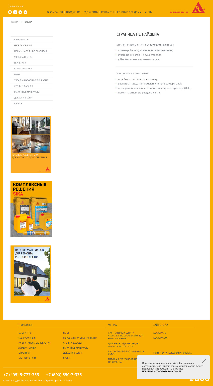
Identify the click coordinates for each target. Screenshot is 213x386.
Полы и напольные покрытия (30, 51)
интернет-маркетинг (53, 380)
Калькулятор (21, 39)
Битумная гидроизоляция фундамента (122, 360)
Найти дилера (16, 6)
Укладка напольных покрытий (31, 80)
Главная (14, 21)
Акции (148, 12)
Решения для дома (129, 12)
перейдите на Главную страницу (137, 79)
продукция (25, 324)
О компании (55, 12)
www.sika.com (160, 337)
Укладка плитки (23, 57)
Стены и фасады (23, 86)
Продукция (73, 12)
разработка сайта (33, 380)
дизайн (19, 380)
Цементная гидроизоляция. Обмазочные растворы (123, 345)
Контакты (107, 12)
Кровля (18, 103)
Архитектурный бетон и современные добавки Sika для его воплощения (125, 335)
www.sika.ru (160, 332)
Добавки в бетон (23, 97)
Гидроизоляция (23, 45)
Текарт (68, 380)
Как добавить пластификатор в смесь (126, 352)
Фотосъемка (9, 380)
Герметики (20, 62)
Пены (17, 74)
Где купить (91, 12)
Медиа (112, 324)
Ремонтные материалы (26, 91)
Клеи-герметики (23, 68)
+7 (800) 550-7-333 (64, 375)
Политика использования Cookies (172, 352)
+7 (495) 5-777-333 (21, 375)
